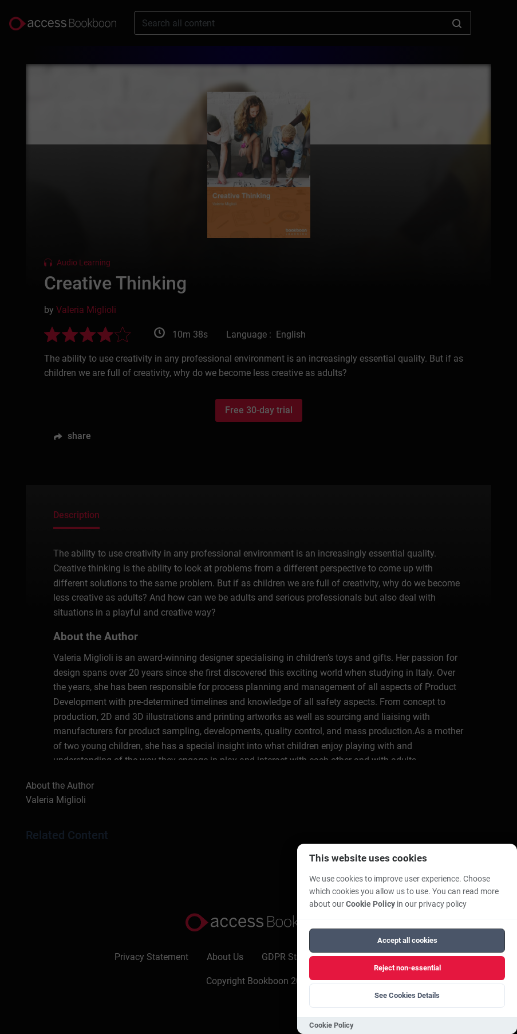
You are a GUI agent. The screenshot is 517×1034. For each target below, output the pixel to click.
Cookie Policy (370, 904)
